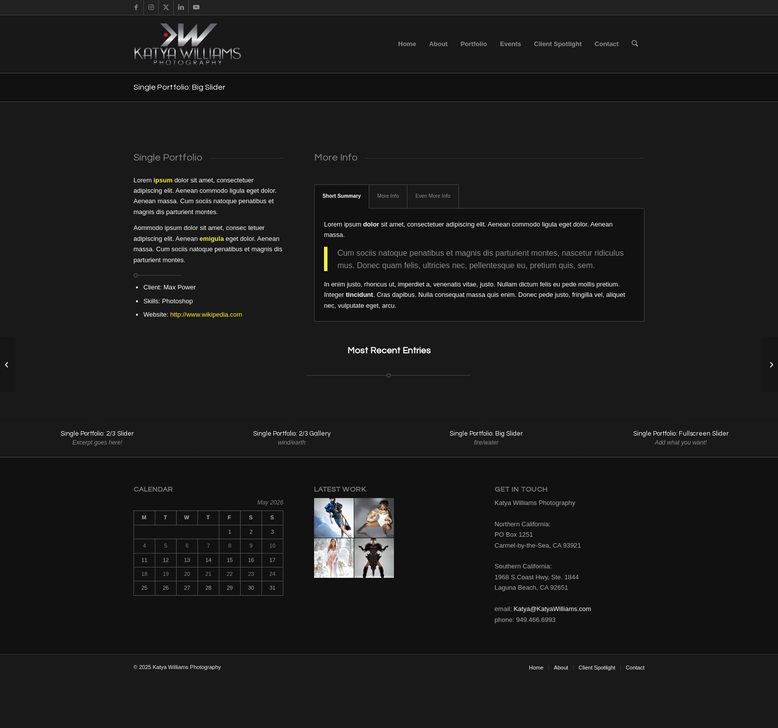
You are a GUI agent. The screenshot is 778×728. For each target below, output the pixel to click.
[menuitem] (407, 44)
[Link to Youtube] (196, 7)
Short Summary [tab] (342, 196)
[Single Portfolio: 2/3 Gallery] (770, 364)
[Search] (635, 44)
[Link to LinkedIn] (181, 7)
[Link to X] (166, 7)
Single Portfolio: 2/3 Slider (97, 433)
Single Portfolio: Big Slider (179, 87)
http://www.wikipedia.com (206, 314)
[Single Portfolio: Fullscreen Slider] (7, 364)
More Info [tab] (388, 196)
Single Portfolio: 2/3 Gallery (291, 433)
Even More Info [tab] (432, 196)
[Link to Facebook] (136, 7)
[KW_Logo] (196, 44)
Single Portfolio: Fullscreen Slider (681, 433)
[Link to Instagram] (151, 7)
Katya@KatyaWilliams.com (552, 609)
